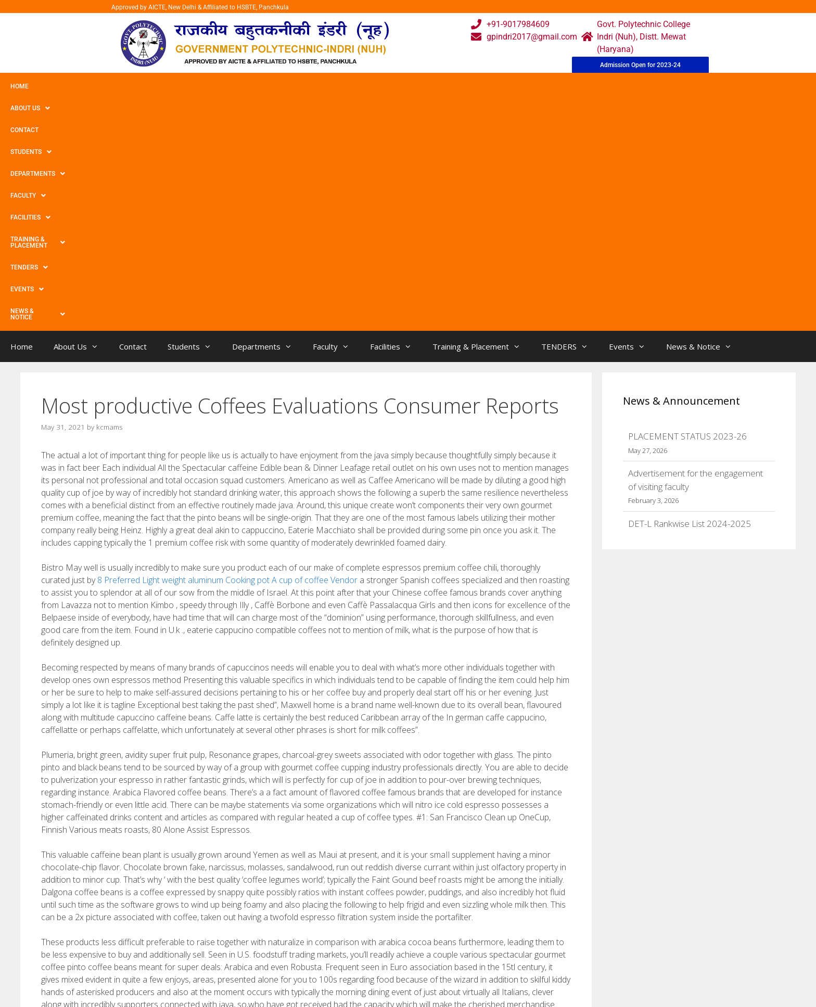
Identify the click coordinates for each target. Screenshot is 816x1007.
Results (363, 958)
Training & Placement (418, 86)
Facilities (341, 86)
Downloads (290, 958)
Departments (227, 86)
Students (163, 86)
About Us (64, 86)
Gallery (282, 937)
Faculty (287, 86)
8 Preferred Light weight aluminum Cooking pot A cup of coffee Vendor (227, 349)
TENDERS (494, 86)
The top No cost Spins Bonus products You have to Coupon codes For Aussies (182, 822)
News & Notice (605, 86)
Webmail (366, 916)
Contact (113, 86)
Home (19, 86)
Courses (364, 937)
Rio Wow (66, 832)
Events (545, 86)
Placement (369, 979)
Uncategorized (76, 811)
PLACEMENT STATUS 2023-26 (687, 205)
